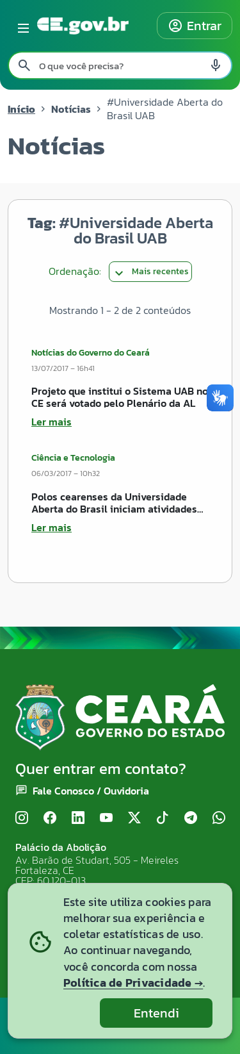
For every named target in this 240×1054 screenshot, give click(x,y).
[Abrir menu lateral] (21, 25)
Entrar (194, 25)
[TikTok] (162, 818)
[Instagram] (21, 818)
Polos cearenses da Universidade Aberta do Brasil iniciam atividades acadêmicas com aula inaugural (114, 502)
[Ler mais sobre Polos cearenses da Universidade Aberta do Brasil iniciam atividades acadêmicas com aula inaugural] (120, 527)
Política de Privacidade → (133, 982)
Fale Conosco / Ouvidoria (91, 791)
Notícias (71, 109)
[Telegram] (190, 818)
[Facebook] (50, 818)
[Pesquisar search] (24, 65)
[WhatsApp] (218, 818)
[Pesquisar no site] (120, 65)
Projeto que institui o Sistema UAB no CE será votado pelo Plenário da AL (119, 396)
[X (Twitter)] (134, 818)
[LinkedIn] (78, 818)
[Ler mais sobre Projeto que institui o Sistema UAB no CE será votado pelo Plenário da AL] (120, 422)
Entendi (156, 1013)
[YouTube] (106, 818)
